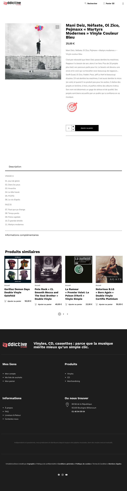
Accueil (7, 285)
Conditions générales (66, 464)
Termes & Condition (100, 464)
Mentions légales (115, 464)
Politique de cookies (83, 464)
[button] (57, 27)
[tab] (63, 166)
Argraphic (31, 464)
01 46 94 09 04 (78, 411)
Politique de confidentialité (46, 464)
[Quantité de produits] (70, 128)
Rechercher (92, 3)
